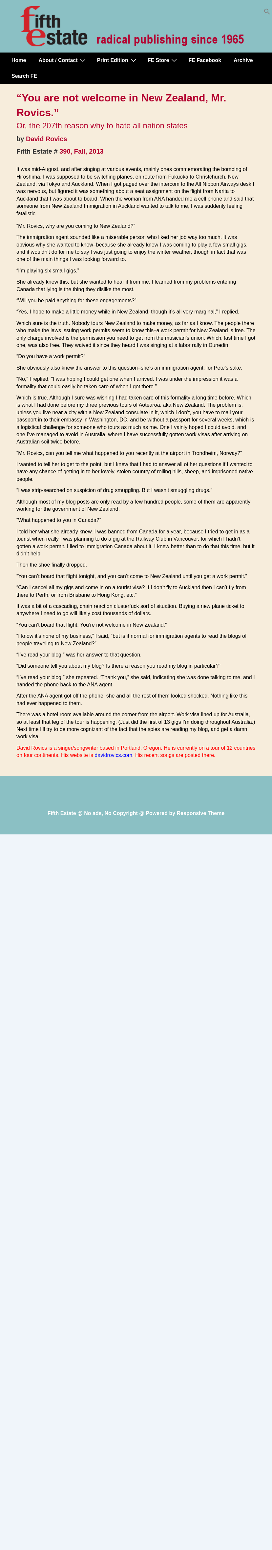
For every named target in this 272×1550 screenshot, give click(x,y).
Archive (243, 60)
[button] (267, 13)
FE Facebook (204, 60)
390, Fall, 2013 (81, 151)
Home (18, 60)
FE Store (163, 60)
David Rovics (46, 138)
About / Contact (62, 60)
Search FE (24, 76)
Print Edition (117, 60)
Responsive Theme (201, 813)
